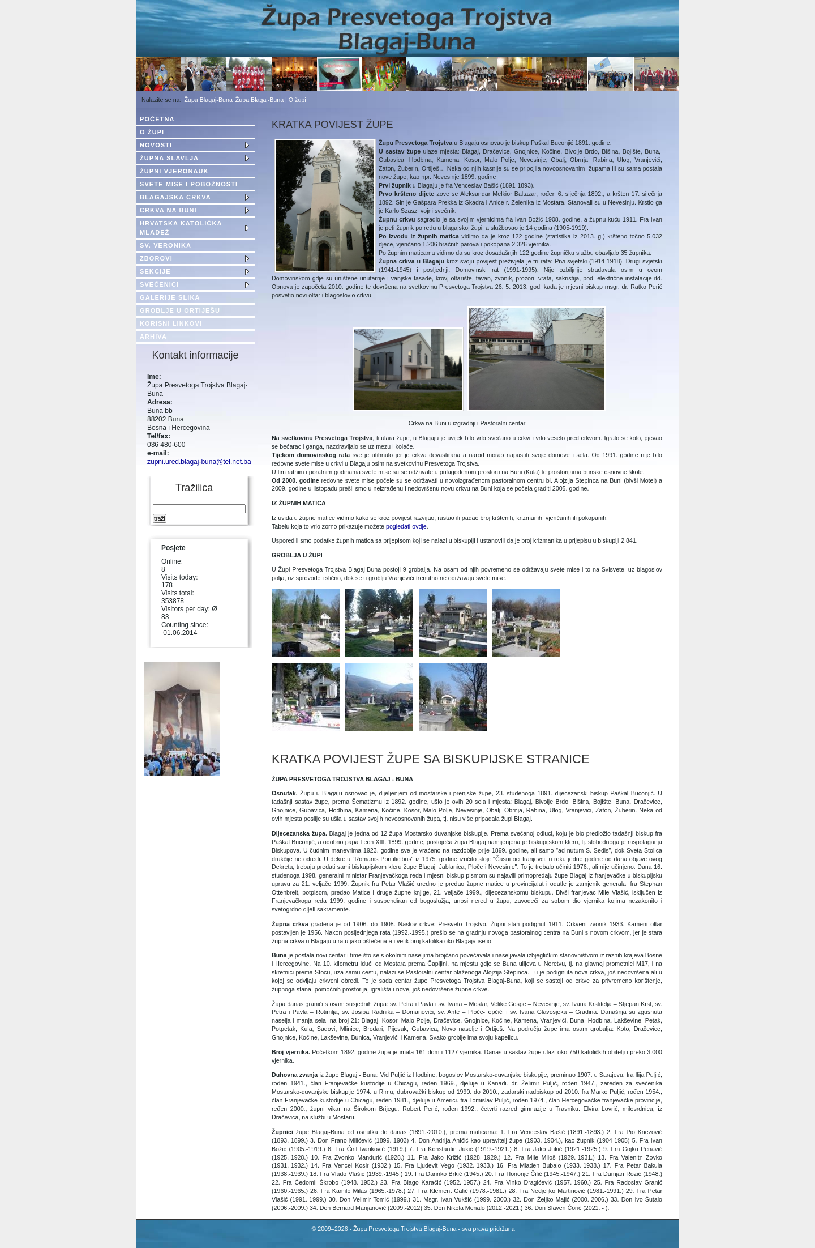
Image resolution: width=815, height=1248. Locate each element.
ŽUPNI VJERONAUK (174, 171)
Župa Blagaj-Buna (209, 99)
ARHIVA (153, 336)
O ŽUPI (152, 132)
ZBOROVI (156, 258)
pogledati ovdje (406, 526)
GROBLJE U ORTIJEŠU (180, 310)
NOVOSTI (156, 145)
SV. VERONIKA (165, 245)
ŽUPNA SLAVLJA (169, 158)
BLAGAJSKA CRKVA (175, 197)
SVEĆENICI (159, 284)
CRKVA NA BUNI (168, 210)
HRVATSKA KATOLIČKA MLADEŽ (181, 228)
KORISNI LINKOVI (171, 323)
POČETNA (157, 119)
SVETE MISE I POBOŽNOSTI (189, 184)
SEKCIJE (155, 271)
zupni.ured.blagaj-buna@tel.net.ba (199, 462)
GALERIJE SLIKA (170, 297)
